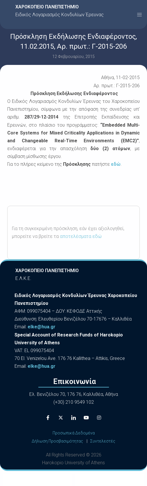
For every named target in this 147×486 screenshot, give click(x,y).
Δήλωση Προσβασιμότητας (57, 441)
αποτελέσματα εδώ (81, 236)
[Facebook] (48, 417)
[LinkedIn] (73, 417)
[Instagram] (99, 417)
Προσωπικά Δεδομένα (74, 433)
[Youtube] (86, 417)
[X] (60, 417)
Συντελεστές (102, 441)
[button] (139, 14)
